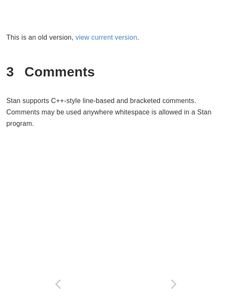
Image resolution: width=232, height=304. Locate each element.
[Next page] (174, 283)
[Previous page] (58, 283)
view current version (106, 37)
